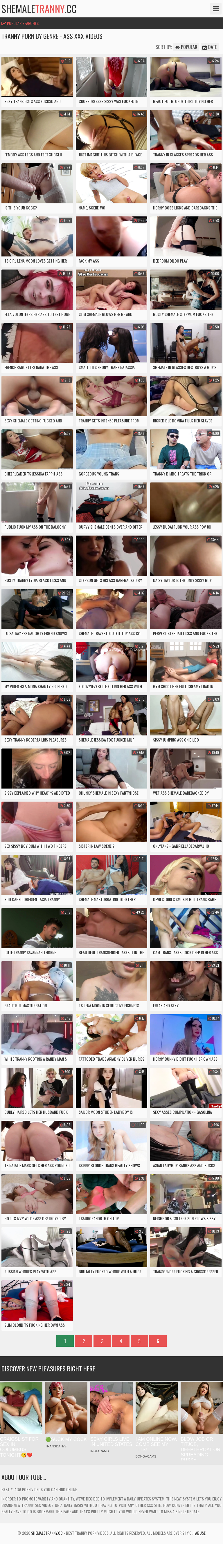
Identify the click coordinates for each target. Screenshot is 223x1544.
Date (209, 47)
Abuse (200, 1533)
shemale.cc (39, 9)
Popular (186, 47)
